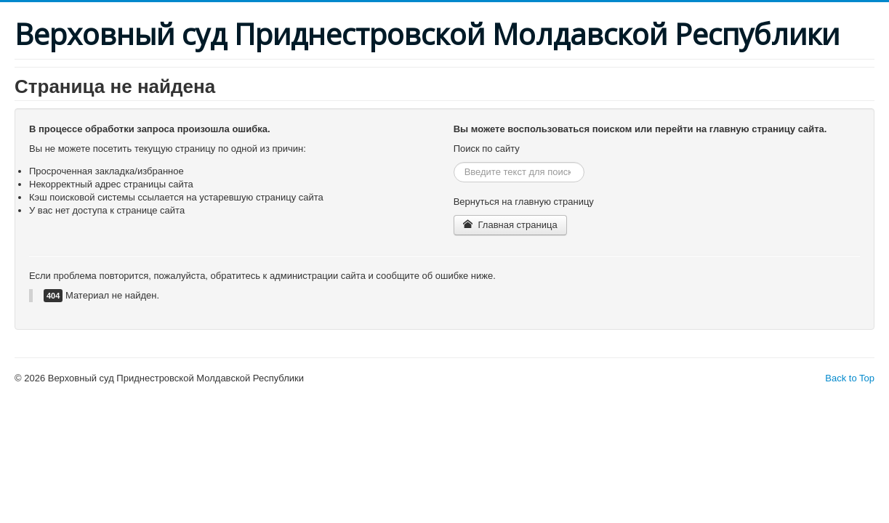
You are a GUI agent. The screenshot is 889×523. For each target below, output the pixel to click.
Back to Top (849, 378)
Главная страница (510, 224)
